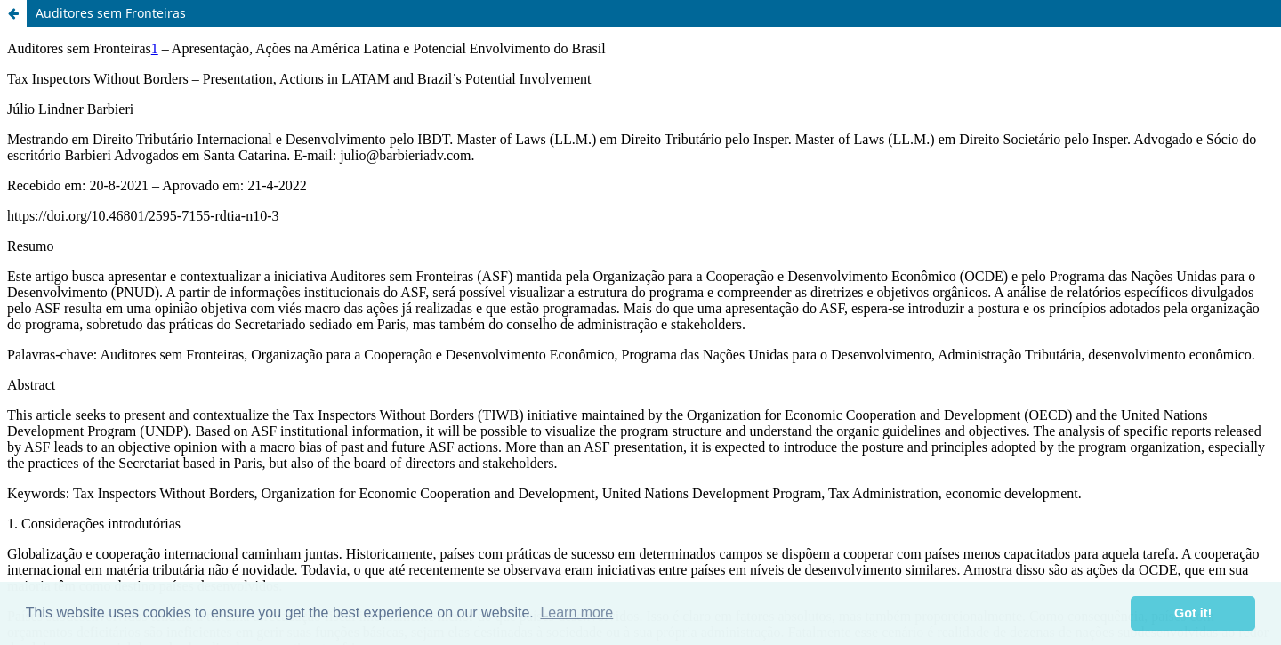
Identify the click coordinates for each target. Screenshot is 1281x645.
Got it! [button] (1193, 613)
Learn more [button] (576, 612)
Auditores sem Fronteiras (111, 12)
